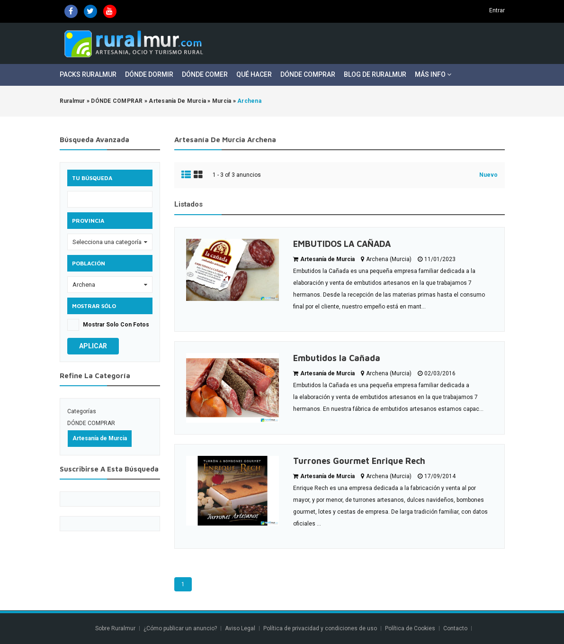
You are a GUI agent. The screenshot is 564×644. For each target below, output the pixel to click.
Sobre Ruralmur (115, 628)
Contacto (456, 628)
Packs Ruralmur (88, 74)
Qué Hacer (254, 74)
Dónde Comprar (307, 74)
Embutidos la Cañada (336, 358)
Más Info (433, 74)
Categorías (81, 411)
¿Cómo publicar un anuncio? (180, 628)
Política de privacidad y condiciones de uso (320, 628)
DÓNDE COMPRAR (91, 423)
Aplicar (93, 346)
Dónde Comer (205, 74)
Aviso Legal (240, 628)
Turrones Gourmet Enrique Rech (359, 461)
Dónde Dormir (149, 74)
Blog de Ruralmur (375, 74)
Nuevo (488, 175)
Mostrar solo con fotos (116, 324)
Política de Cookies (410, 628)
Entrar (497, 10)
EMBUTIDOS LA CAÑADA (342, 244)
